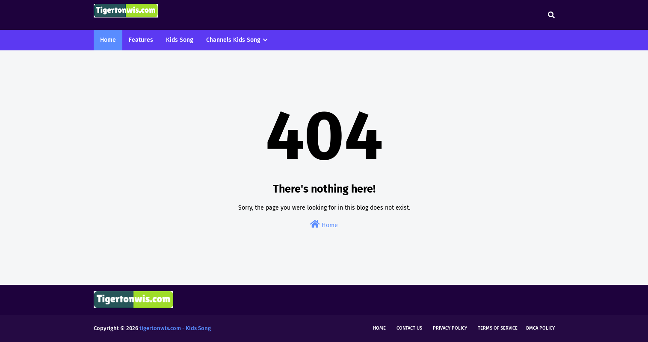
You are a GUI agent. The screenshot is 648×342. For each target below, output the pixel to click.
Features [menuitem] (141, 40)
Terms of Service (498, 328)
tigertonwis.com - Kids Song (175, 328)
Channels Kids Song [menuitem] (233, 40)
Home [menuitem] (108, 40)
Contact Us (409, 328)
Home (324, 224)
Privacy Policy (450, 328)
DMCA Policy (540, 328)
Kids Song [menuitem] (179, 40)
